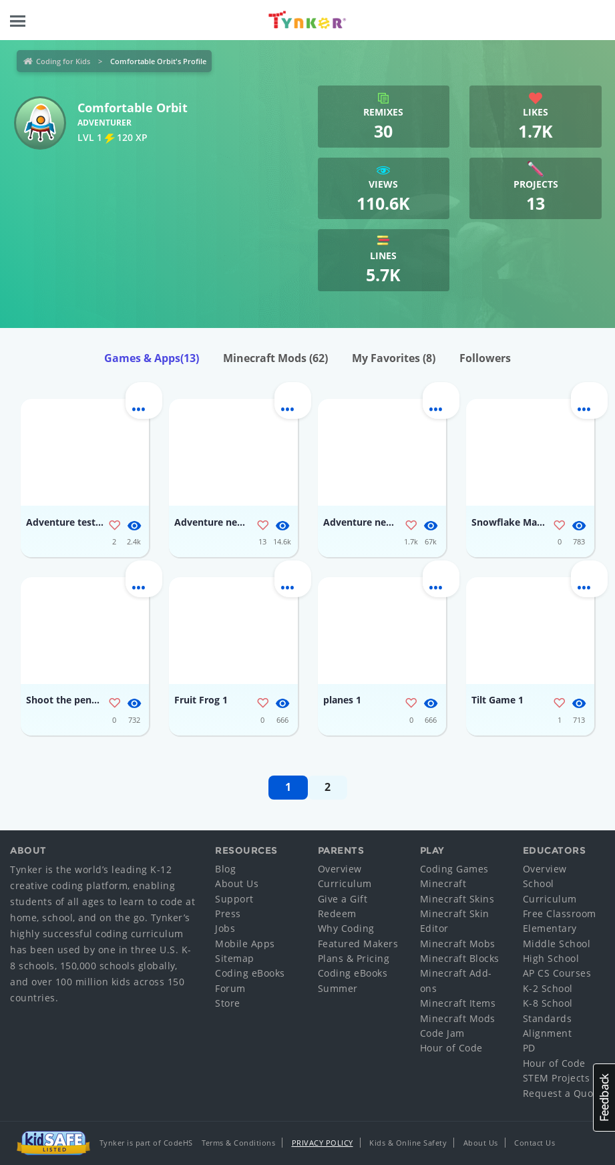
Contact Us (534, 1143)
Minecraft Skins (457, 898)
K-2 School (548, 988)
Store (227, 1003)
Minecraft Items (458, 1003)
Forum (230, 988)
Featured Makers (358, 943)
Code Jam (442, 1033)
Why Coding (346, 928)
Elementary (550, 928)
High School (551, 958)
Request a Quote (563, 1093)
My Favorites (393, 358)
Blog (225, 868)
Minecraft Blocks (459, 958)
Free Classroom (559, 913)
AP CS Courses (557, 973)
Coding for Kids (63, 61)
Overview (340, 868)
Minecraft (443, 883)
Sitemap (234, 958)
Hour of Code (451, 1047)
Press (228, 913)
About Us (236, 883)
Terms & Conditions (238, 1143)
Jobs (225, 928)
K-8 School (548, 1003)
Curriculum (345, 883)
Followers (485, 358)
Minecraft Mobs (457, 943)
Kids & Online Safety (408, 1143)
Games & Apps (151, 358)
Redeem (337, 913)
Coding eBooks (250, 973)
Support (234, 898)
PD (529, 1047)
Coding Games (454, 868)
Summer (338, 988)
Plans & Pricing (354, 958)
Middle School (557, 943)
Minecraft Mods (275, 358)
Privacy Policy (322, 1143)
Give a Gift (343, 898)
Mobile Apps (245, 943)
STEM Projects (556, 1077)
